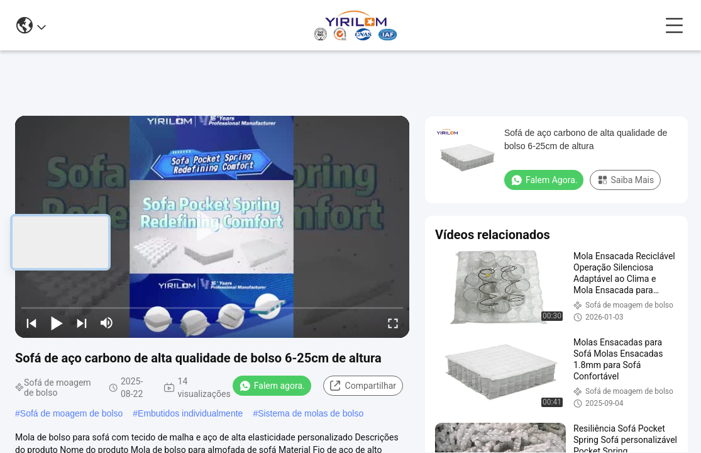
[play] (212, 226)
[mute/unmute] (106, 322)
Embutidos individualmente (190, 413)
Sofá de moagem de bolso (71, 413)
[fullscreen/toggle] (393, 322)
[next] (81, 322)
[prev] (31, 322)
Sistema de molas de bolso (310, 413)
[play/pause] (56, 322)
